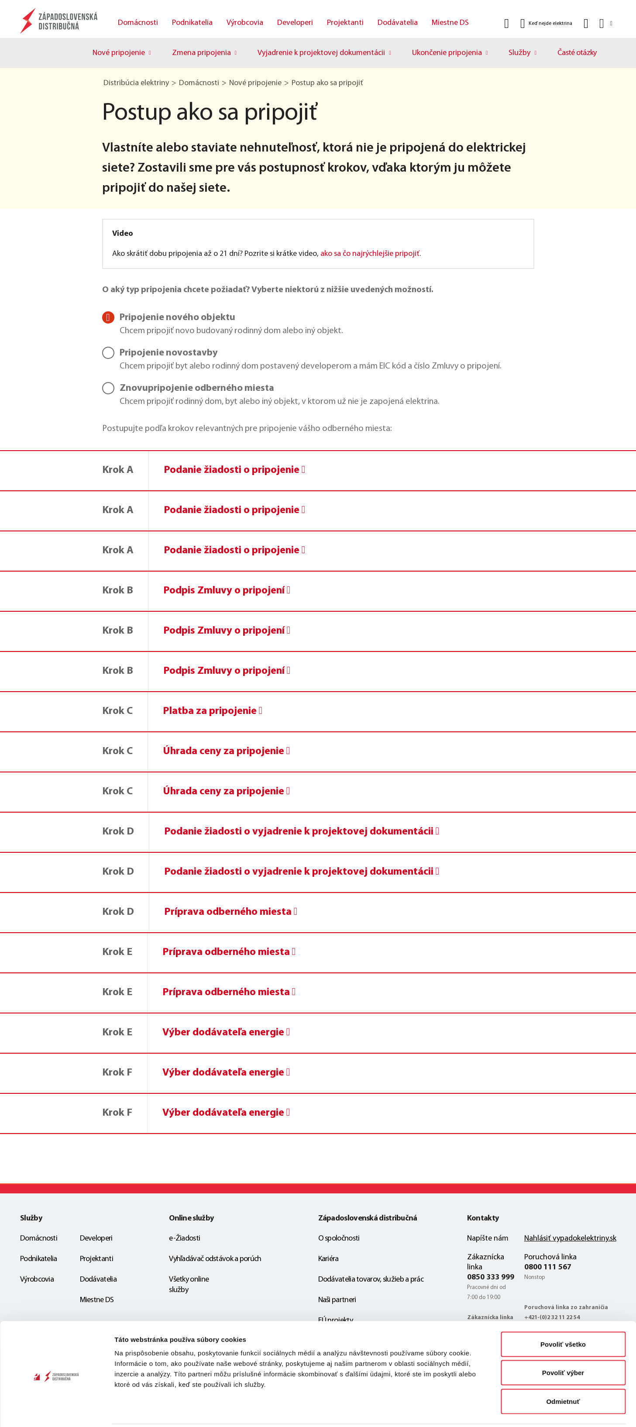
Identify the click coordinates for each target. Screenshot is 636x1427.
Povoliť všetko (563, 1312)
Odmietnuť (563, 1369)
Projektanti (345, 23)
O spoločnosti (339, 1238)
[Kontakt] (586, 23)
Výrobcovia (245, 23)
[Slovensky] (605, 23)
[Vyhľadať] (506, 23)
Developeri (295, 23)
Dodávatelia (398, 23)
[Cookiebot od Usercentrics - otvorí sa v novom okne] (56, 1410)
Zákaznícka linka (485, 1262)
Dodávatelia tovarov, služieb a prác (371, 1279)
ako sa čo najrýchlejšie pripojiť (369, 254)
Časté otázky (577, 53)
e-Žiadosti (184, 1238)
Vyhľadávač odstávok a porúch (215, 1259)
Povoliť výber (563, 1341)
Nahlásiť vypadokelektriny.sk (570, 1238)
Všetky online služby (189, 1284)
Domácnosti (138, 23)
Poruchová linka (550, 1257)
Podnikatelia (192, 23)
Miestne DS (450, 23)
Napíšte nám (488, 1238)
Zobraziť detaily (456, 1409)
